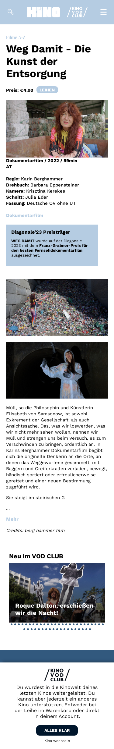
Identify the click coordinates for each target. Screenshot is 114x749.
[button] (11, 624)
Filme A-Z (15, 37)
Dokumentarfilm (24, 215)
